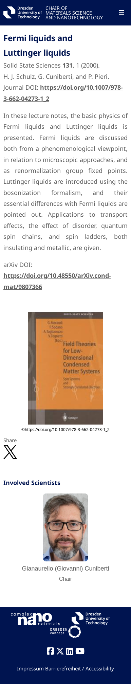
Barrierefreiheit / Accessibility (79, 668)
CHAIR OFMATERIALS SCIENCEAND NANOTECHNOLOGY (74, 12)
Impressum (30, 668)
